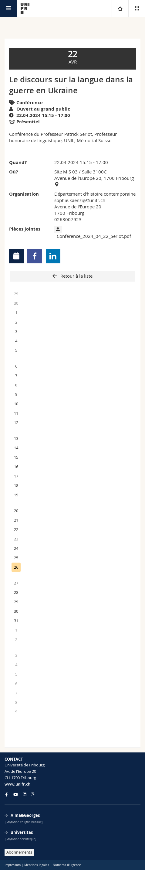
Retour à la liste (76, 276)
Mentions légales (36, 865)
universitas (22, 832)
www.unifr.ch (17, 784)
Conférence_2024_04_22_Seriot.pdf (94, 236)
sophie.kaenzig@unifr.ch (79, 200)
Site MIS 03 (66, 172)
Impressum (13, 865)
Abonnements (19, 852)
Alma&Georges (25, 815)
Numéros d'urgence (67, 865)
